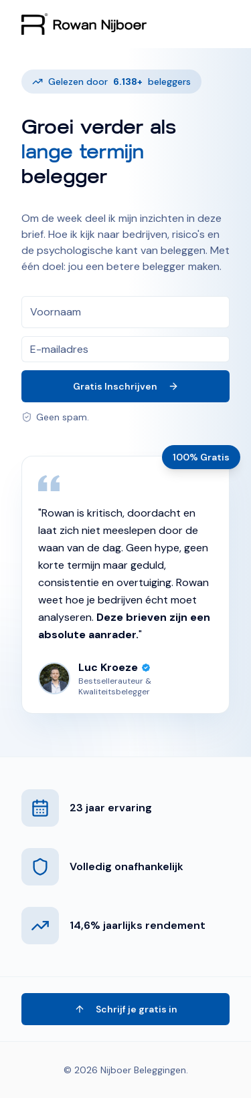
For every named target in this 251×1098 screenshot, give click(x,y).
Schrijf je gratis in (125, 1009)
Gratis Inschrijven (126, 386)
